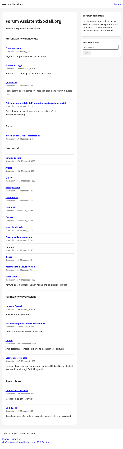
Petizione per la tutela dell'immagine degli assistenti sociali (36, 103)
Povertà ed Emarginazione (19, 237)
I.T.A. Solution (43, 442)
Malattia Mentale (14, 227)
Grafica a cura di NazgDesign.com (18, 442)
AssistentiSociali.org (12, 4)
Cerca (87, 53)
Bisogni (9, 256)
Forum (117, 4)
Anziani (9, 167)
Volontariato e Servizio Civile (20, 266)
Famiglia (10, 247)
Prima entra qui (13, 48)
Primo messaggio (14, 65)
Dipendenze (12, 197)
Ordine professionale (16, 357)
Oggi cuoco (11, 407)
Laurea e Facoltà (14, 306)
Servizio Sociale (13, 157)
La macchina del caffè (17, 390)
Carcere (9, 217)
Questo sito (11, 82)
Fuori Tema (11, 276)
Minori (9, 177)
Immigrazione (13, 187)
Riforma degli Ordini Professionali (23, 135)
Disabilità (10, 207)
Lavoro (9, 340)
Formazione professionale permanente (25, 323)
